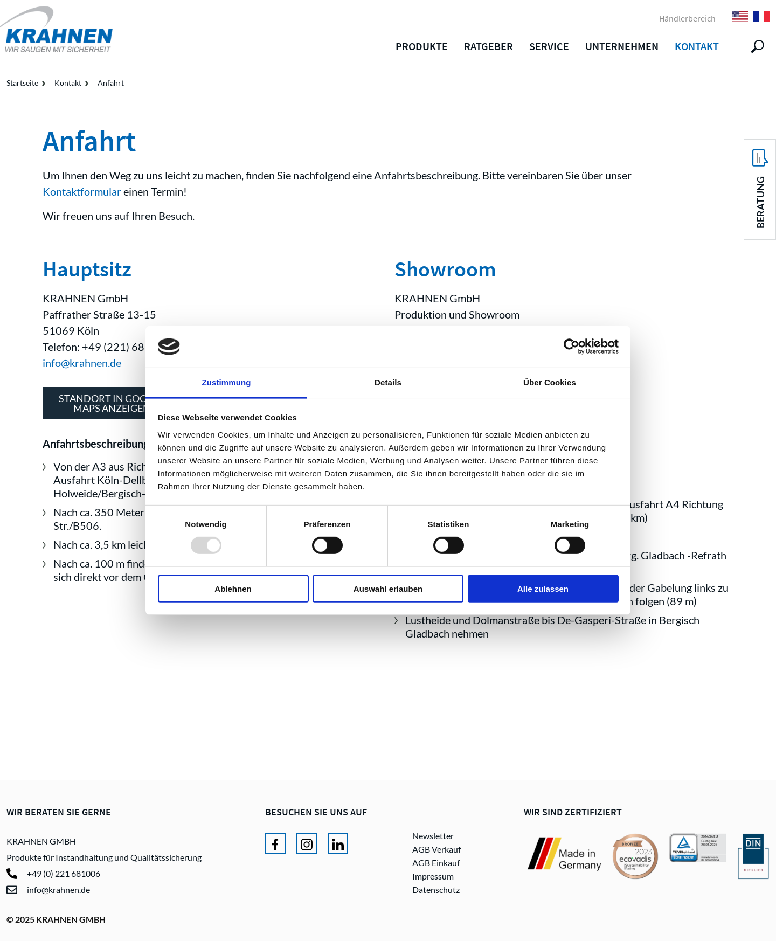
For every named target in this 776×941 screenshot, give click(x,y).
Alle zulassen (543, 588)
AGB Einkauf (436, 862)
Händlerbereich (687, 18)
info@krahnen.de (82, 362)
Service (549, 46)
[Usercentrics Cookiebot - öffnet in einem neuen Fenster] (571, 346)
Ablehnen (232, 588)
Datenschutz (436, 889)
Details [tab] (388, 382)
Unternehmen (622, 46)
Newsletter (433, 836)
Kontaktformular (82, 191)
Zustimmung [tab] (226, 382)
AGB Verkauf (436, 849)
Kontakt (697, 46)
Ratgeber (488, 46)
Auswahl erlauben (388, 588)
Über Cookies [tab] (549, 382)
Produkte (422, 46)
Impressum (433, 876)
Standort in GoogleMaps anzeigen (111, 403)
